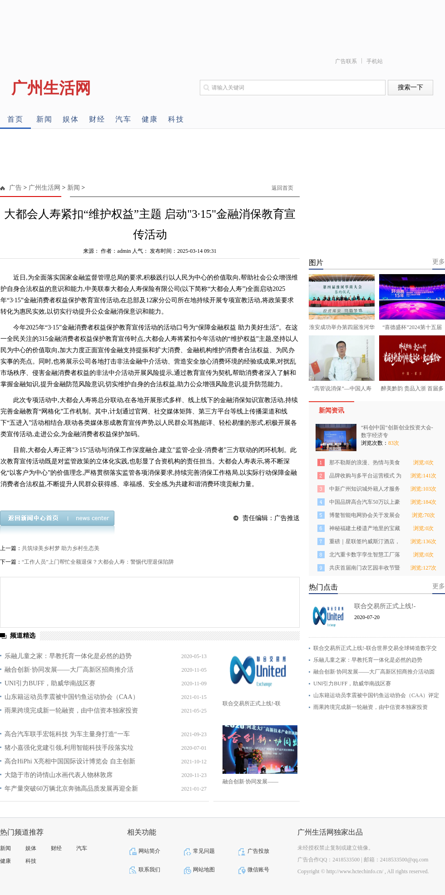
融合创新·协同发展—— (250, 781)
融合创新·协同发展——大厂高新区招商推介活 (69, 669)
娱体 (71, 119)
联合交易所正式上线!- (384, 606)
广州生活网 (44, 187)
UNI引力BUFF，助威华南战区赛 (50, 683)
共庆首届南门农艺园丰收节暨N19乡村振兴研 (364, 569)
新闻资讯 (331, 410)
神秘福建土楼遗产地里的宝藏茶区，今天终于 (364, 530)
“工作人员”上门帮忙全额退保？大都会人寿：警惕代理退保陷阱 (98, 562)
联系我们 (149, 869)
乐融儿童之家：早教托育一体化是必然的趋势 (68, 656)
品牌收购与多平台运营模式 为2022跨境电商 (365, 477)
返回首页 (282, 188)
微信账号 (258, 869)
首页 (15, 119)
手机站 (374, 61)
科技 (176, 119)
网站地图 (204, 869)
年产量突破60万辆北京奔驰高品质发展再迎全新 (71, 788)
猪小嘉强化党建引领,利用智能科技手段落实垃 (69, 747)
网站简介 (149, 851)
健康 (150, 119)
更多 (438, 261)
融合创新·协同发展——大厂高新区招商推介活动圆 (374, 672)
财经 (97, 119)
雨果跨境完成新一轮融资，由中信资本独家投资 (71, 710)
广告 (15, 187)
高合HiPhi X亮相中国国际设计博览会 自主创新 (70, 761)
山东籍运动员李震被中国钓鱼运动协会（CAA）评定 (376, 695)
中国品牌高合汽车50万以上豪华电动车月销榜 (364, 503)
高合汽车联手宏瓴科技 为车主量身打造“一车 (67, 734)
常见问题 (204, 851)
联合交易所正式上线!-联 (251, 703)
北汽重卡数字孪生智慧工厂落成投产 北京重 (364, 556)
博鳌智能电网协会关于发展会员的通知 (364, 516)
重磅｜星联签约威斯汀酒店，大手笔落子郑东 (364, 543)
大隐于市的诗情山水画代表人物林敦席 (59, 775)
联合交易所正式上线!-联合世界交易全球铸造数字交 (375, 648)
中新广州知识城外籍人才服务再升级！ (364, 490)
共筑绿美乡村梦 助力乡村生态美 (60, 548)
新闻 (44, 119)
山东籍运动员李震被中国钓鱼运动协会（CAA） (72, 696)
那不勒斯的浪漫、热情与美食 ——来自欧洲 (364, 464)
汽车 (123, 119)
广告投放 (258, 851)
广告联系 (346, 61)
